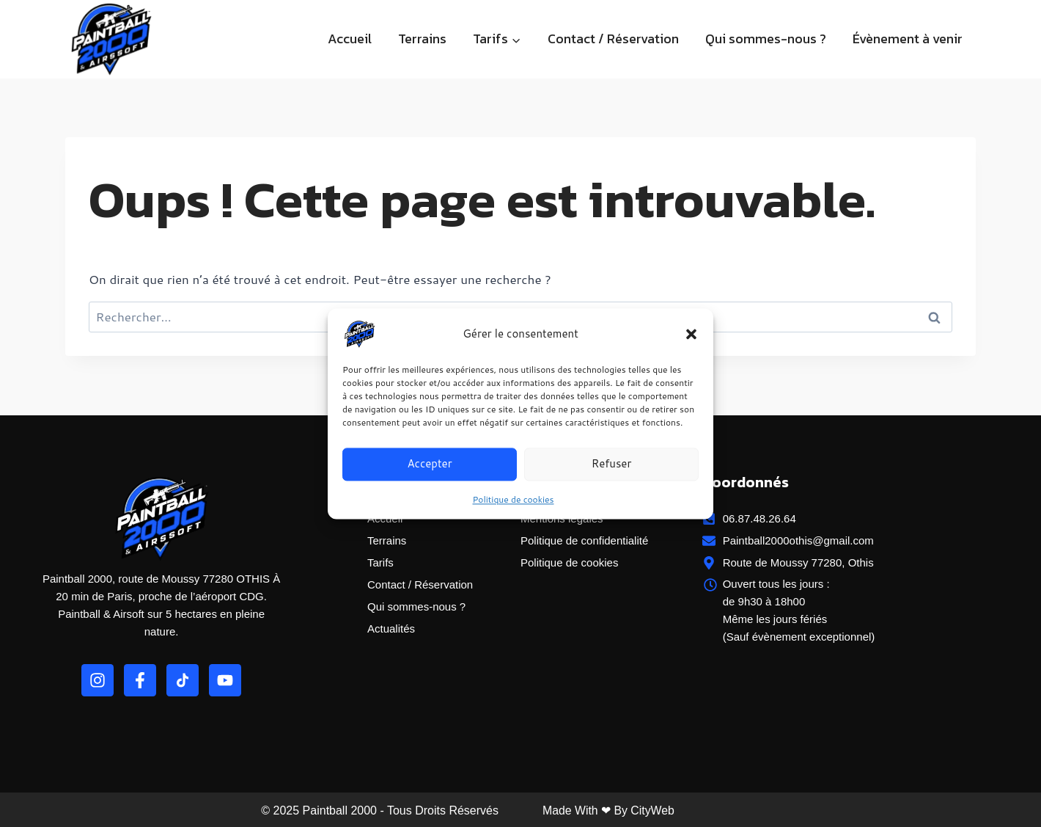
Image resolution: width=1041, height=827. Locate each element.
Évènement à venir (908, 38)
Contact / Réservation (613, 38)
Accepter (429, 463)
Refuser (612, 463)
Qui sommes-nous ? (765, 38)
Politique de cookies (513, 499)
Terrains (422, 38)
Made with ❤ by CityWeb (609, 810)
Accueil (350, 38)
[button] (691, 334)
